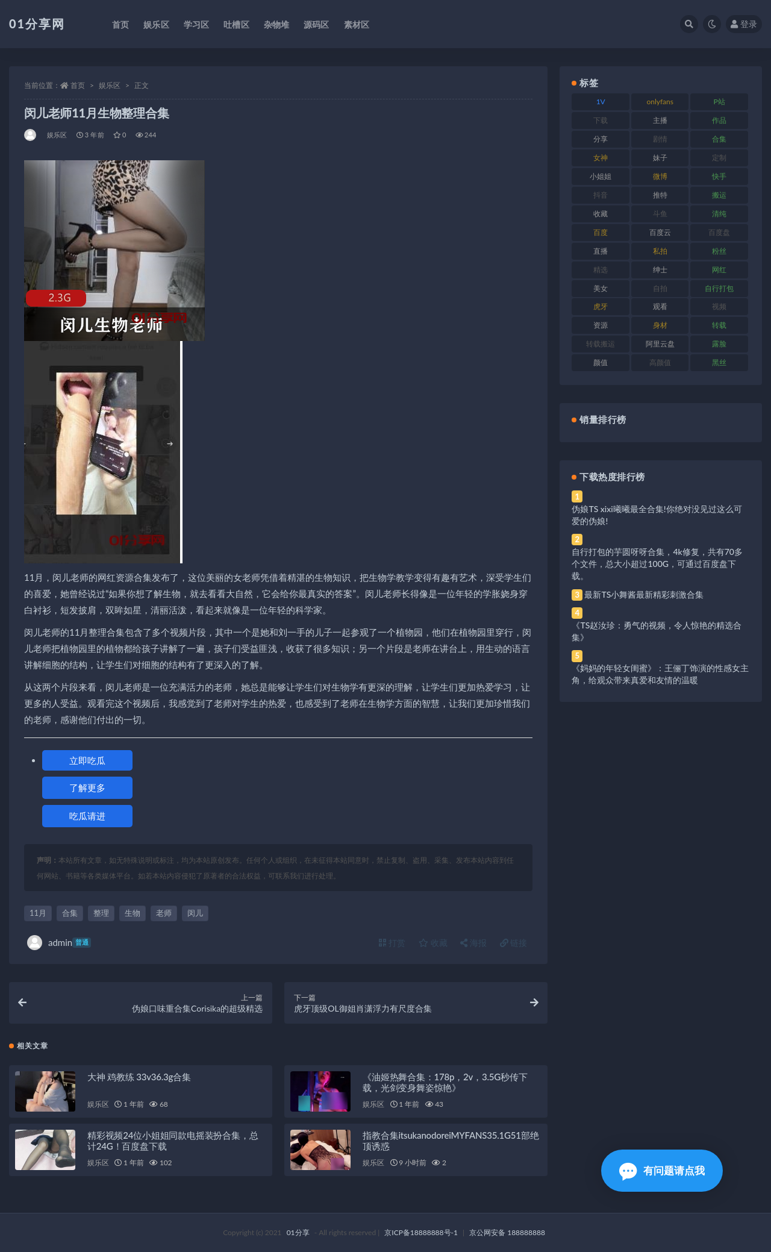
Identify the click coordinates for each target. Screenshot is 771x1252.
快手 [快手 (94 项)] (719, 176)
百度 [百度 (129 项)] (600, 232)
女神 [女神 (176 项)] (600, 157)
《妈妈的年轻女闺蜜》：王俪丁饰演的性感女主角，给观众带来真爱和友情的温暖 (660, 674)
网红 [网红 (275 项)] (719, 269)
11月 (38, 913)
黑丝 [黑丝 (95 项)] (719, 362)
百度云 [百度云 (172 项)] (660, 232)
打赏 (392, 942)
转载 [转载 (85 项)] (719, 325)
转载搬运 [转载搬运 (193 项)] (600, 343)
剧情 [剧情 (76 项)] (660, 138)
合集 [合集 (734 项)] (719, 138)
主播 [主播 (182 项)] (660, 120)
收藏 (433, 942)
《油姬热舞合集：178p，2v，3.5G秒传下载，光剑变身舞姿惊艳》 (445, 1082)
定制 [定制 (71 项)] (719, 157)
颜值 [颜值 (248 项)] (600, 362)
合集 (70, 913)
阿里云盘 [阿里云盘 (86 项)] (660, 343)
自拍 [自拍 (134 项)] (660, 288)
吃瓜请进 (87, 815)
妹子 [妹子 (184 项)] (660, 157)
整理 (101, 913)
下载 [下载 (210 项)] (600, 120)
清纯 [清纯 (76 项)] (719, 213)
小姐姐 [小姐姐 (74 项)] (600, 176)
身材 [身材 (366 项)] (660, 325)
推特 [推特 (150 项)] (660, 194)
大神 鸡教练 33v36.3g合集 (139, 1076)
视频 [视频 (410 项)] (719, 306)
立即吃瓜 (87, 760)
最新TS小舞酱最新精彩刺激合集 (644, 594)
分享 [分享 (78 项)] (600, 138)
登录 (744, 24)
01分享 (298, 1232)
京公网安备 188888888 (507, 1232)
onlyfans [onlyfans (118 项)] (659, 101)
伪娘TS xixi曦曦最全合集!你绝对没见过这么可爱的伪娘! (656, 515)
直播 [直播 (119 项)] (600, 250)
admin (59, 942)
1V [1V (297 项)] (600, 101)
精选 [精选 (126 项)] (600, 269)
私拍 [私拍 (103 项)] (660, 250)
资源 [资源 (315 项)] (600, 325)
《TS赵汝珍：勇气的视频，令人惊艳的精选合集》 (656, 631)
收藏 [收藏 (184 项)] (600, 213)
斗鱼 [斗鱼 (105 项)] (660, 213)
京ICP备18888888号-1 (421, 1232)
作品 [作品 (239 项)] (719, 120)
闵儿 (195, 913)
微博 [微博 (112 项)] (660, 176)
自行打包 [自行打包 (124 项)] (719, 288)
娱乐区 (109, 85)
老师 (164, 913)
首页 (77, 85)
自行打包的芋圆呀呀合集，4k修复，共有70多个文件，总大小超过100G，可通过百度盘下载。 (657, 563)
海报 (473, 942)
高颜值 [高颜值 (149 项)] (660, 362)
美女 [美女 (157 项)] (600, 288)
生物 (132, 913)
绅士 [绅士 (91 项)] (660, 269)
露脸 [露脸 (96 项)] (719, 343)
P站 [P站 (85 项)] (719, 101)
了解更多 (87, 787)
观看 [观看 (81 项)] (660, 306)
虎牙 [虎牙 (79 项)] (600, 306)
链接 (514, 942)
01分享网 (37, 23)
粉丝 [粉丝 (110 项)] (719, 250)
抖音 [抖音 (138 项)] (600, 194)
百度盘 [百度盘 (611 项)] (719, 232)
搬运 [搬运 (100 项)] (719, 194)
